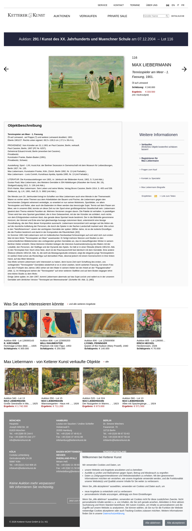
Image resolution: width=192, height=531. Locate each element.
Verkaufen (88, 16)
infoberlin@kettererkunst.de (116, 440)
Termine (135, 5)
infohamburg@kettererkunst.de (71, 440)
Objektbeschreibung (25, 125)
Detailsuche (177, 16)
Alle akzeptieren (176, 522)
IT (178, 5)
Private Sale (117, 16)
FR (182, 5)
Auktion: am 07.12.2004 (88, 39)
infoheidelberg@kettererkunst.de (72, 471)
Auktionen (62, 16)
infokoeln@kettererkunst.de (22, 468)
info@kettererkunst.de (20, 440)
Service (102, 5)
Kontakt (119, 5)
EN (173, 5)
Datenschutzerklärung (113, 513)
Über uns (151, 5)
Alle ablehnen (152, 522)
